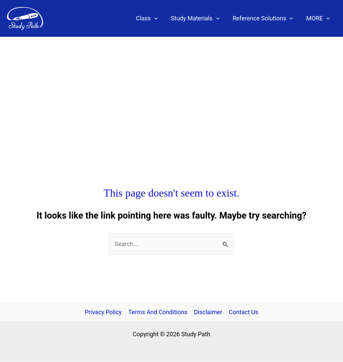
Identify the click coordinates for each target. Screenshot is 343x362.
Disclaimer (208, 312)
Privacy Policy (103, 312)
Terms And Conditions (158, 312)
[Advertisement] (171, 87)
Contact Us (243, 312)
